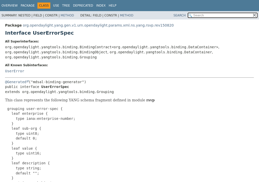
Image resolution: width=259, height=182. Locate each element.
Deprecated (83, 5)
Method (67, 15)
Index (101, 5)
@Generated (15, 82)
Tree (66, 5)
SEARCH (180, 15)
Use (56, 5)
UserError (14, 71)
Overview (10, 5)
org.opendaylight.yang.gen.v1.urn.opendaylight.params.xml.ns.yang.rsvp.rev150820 (98, 25)
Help (113, 5)
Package (28, 5)
